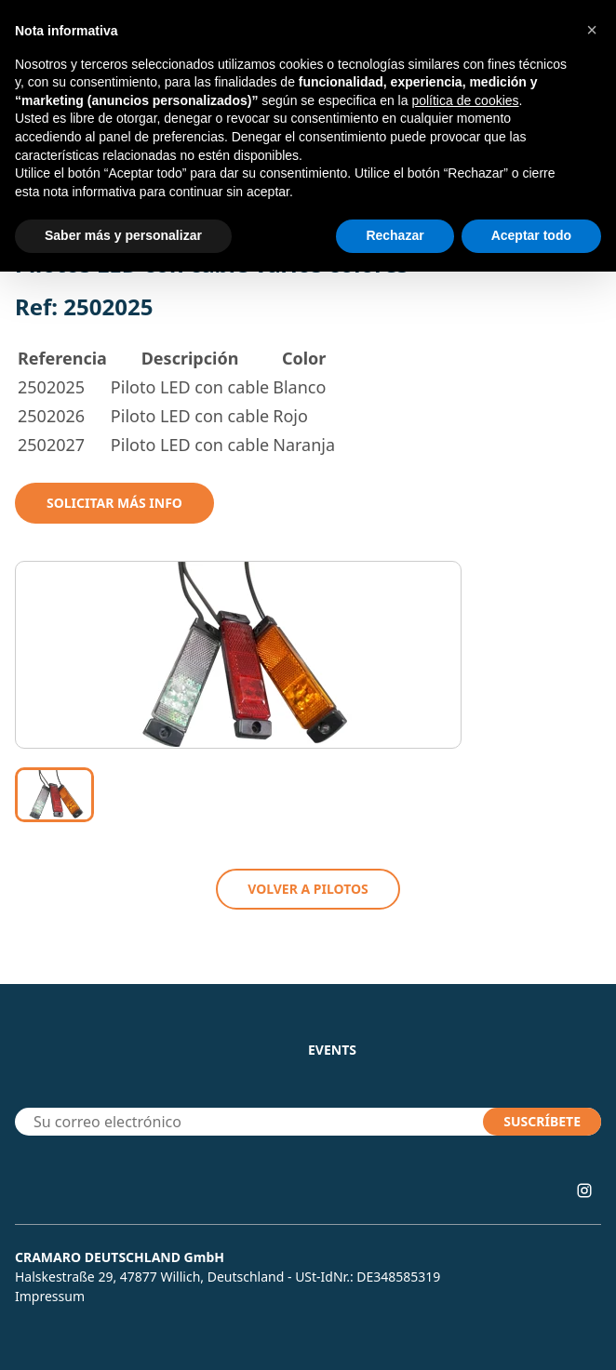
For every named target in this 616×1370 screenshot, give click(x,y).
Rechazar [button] (394, 235)
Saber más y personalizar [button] (123, 235)
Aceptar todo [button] (531, 235)
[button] (592, 30)
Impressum (50, 1296)
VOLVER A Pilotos (308, 889)
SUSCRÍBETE (542, 1121)
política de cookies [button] (464, 100)
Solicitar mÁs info (114, 503)
